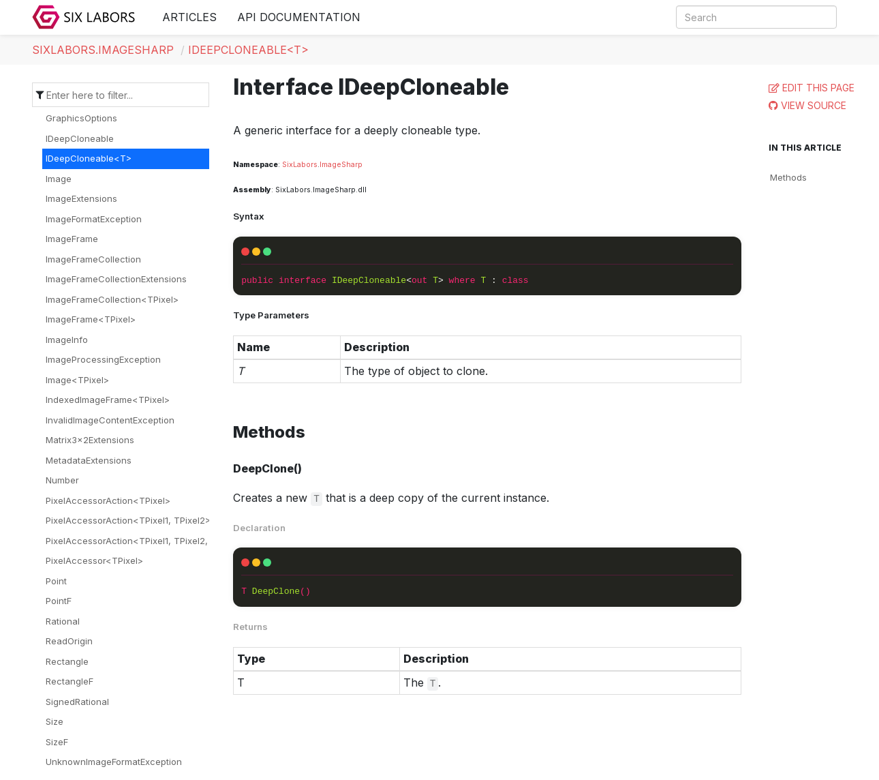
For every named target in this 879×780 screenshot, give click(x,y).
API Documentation (298, 17)
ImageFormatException (94, 218)
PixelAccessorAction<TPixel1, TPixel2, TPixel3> (146, 540)
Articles (189, 17)
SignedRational (77, 701)
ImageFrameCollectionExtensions (116, 278)
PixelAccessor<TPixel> (94, 560)
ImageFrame (72, 238)
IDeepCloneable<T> (248, 50)
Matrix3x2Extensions (90, 439)
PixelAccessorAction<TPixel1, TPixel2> (128, 520)
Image (59, 178)
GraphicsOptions (81, 117)
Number (62, 480)
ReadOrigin (69, 640)
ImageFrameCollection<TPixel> (112, 299)
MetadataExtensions (89, 460)
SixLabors (300, 164)
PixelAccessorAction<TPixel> (108, 500)
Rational (63, 621)
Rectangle (67, 661)
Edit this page (818, 87)
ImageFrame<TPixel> (91, 319)
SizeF (57, 741)
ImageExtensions (81, 198)
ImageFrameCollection (93, 259)
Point (56, 580)
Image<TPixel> (77, 379)
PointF (59, 600)
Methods (788, 177)
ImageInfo (67, 339)
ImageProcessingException (103, 359)
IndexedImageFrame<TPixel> (108, 399)
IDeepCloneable (80, 138)
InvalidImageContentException (110, 420)
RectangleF (69, 681)
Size (54, 721)
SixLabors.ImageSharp (103, 50)
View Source (813, 105)
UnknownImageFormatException (114, 761)
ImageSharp (341, 164)
